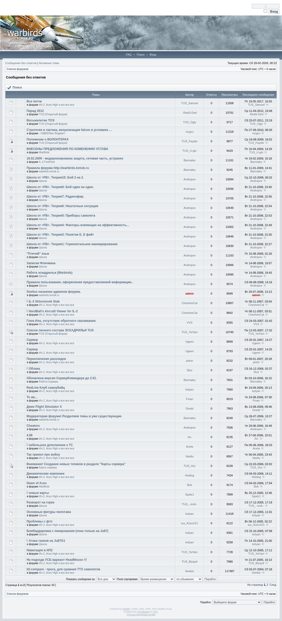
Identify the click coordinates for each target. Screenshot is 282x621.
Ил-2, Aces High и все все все (56, 104)
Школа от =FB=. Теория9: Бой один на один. (60, 187)
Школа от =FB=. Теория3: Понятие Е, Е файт (60, 234)
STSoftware (143, 611)
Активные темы (49, 63)
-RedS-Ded (189, 112)
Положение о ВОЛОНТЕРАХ (47, 139)
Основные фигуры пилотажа (49, 512)
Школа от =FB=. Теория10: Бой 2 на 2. (55, 177)
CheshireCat (189, 303)
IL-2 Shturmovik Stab (44, 301)
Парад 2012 (35, 111)
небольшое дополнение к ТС (51, 445)
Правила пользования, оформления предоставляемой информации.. (80, 282)
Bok (189, 484)
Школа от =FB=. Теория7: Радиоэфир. (55, 196)
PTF (155, 611)
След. (273, 584)
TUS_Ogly (189, 122)
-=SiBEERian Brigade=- (52, 133)
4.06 (29, 435)
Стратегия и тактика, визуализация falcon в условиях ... (69, 130)
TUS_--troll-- (189, 504)
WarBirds (44, 152)
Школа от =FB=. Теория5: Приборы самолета (61, 215)
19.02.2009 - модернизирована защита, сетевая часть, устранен (75, 158)
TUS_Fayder (190, 141)
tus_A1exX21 (189, 523)
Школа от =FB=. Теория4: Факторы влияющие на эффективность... (78, 225)
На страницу (255, 584)
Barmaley (189, 160)
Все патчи (34, 101)
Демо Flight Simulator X (44, 407)
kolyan (190, 389)
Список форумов (18, 69)
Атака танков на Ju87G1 (47, 541)
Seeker (189, 571)
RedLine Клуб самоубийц (46, 387)
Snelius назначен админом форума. (54, 292)
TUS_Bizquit (189, 561)
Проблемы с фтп (39, 521)
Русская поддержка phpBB (141, 614)
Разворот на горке (40, 502)
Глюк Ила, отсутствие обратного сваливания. (61, 321)
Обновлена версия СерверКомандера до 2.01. (62, 378)
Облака (34, 368)
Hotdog (189, 475)
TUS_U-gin (190, 150)
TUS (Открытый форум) (53, 114)
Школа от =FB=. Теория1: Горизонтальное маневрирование (72, 244)
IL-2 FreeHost (47, 162)
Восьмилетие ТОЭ (40, 120)
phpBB (125, 609)
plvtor (189, 360)
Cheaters (33, 426)
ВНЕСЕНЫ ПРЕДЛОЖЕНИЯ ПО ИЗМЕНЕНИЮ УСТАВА (67, 149)
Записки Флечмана (41, 263)
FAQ (128, 54)
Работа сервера (48, 381)
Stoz (189, 370)
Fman (189, 399)
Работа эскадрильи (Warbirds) (49, 272)
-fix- (189, 437)
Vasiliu (190, 456)
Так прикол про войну (43, 454)
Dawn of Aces (37, 483)
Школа (43, 181)
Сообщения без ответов (21, 63)
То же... (32, 397)
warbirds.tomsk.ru (49, 171)
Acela (189, 446)
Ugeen (190, 341)
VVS (189, 322)
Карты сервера (48, 467)
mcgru (189, 131)
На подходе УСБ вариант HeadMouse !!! (57, 560)
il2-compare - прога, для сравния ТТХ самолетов (63, 569)
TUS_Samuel (189, 103)
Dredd (189, 408)
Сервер (32, 340)
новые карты (39, 493)
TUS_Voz (189, 465)
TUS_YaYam (189, 332)
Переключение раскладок (46, 359)
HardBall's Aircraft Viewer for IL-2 (53, 311)
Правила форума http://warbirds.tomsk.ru (58, 168)
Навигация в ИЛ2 (39, 550)
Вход (153, 54)
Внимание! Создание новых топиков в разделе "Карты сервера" (76, 464)
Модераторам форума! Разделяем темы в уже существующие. (74, 416)
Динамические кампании (45, 473)
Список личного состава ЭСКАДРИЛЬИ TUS (60, 330)
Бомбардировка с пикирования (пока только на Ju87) (67, 531)
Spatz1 (189, 494)
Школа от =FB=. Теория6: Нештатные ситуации (62, 206)
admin (190, 293)
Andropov (189, 179)
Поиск (140, 54)
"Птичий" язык (38, 253)
